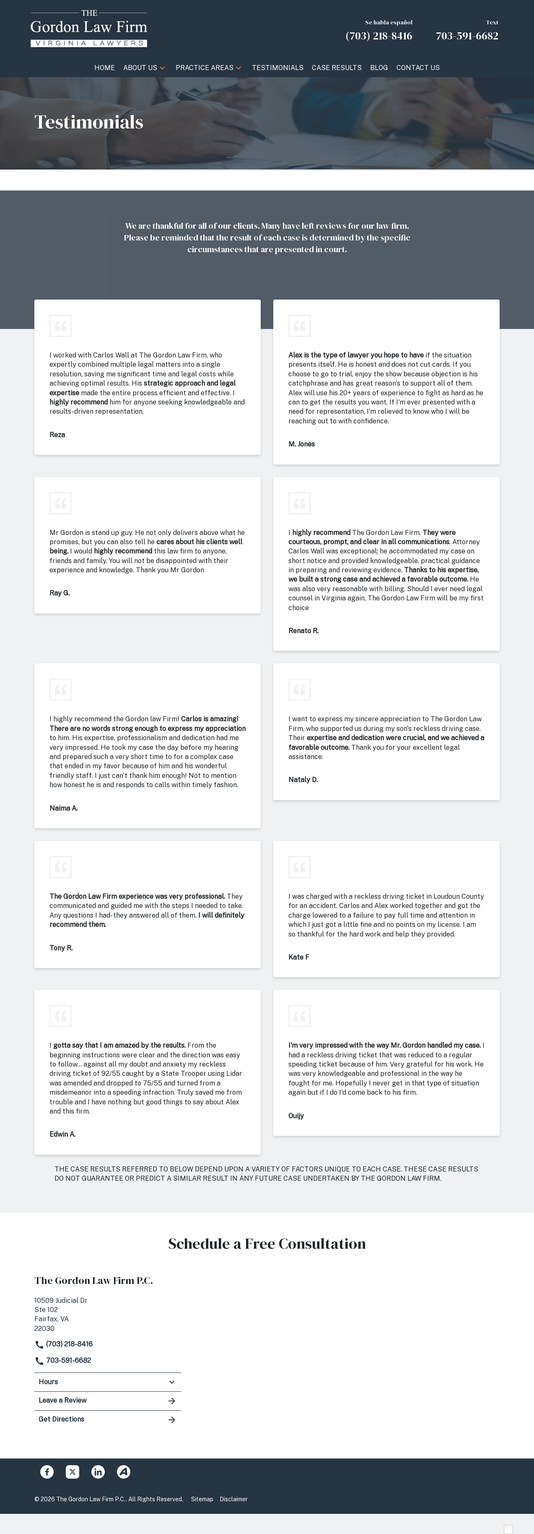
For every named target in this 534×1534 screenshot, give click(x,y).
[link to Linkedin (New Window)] (98, 1472)
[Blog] (379, 68)
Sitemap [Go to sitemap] (202, 1499)
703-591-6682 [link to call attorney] (62, 1360)
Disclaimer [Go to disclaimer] (234, 1499)
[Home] (104, 68)
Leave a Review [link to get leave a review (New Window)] (108, 1401)
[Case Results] (337, 68)
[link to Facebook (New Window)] (47, 1472)
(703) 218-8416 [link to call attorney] (63, 1344)
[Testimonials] (277, 68)
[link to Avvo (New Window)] (123, 1472)
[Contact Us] (418, 68)
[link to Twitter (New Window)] (72, 1472)
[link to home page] (89, 29)
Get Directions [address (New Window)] (108, 1420)
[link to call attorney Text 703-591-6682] (467, 29)
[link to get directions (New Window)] (107, 1314)
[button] (162, 68)
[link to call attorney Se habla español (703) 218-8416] (379, 29)
